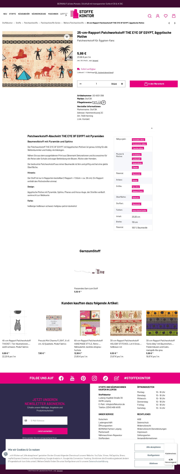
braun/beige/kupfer (139, 210)
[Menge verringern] (80, 84)
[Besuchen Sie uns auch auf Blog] (116, 378)
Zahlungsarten (143, 435)
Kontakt (86, 119)
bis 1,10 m (136, 187)
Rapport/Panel (138, 191)
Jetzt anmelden (45, 431)
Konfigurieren (151, 457)
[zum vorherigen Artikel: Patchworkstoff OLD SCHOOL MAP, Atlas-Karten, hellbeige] (169, 23)
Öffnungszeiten (105, 425)
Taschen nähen (138, 148)
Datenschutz (143, 422)
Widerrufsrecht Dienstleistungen (151, 429)
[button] (150, 16)
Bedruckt (136, 197)
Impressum (142, 432)
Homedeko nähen (138, 140)
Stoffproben (104, 438)
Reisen (135, 180)
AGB (139, 419)
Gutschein (103, 419)
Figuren (135, 167)
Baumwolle (136, 174)
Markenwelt (104, 432)
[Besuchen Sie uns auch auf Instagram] (94, 378)
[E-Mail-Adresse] (48, 420)
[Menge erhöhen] (122, 84)
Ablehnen (151, 464)
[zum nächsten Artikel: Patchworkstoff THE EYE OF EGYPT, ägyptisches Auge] (175, 23)
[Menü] (175, 445)
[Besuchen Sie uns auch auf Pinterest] (83, 378)
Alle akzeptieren (151, 449)
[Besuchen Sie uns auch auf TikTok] (105, 378)
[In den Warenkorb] (154, 84)
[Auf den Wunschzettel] (67, 37)
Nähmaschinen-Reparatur (110, 435)
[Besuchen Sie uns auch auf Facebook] (61, 378)
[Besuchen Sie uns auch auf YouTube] (72, 378)
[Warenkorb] (174, 16)
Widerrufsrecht (144, 425)
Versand (95, 60)
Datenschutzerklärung (31, 440)
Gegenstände (137, 163)
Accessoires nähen (139, 144)
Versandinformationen (147, 438)
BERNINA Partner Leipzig (110, 429)
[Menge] (96, 84)
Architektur (137, 154)
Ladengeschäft (105, 422)
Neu (5, 14)
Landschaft (136, 159)
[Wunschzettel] (166, 16)
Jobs (101, 441)
